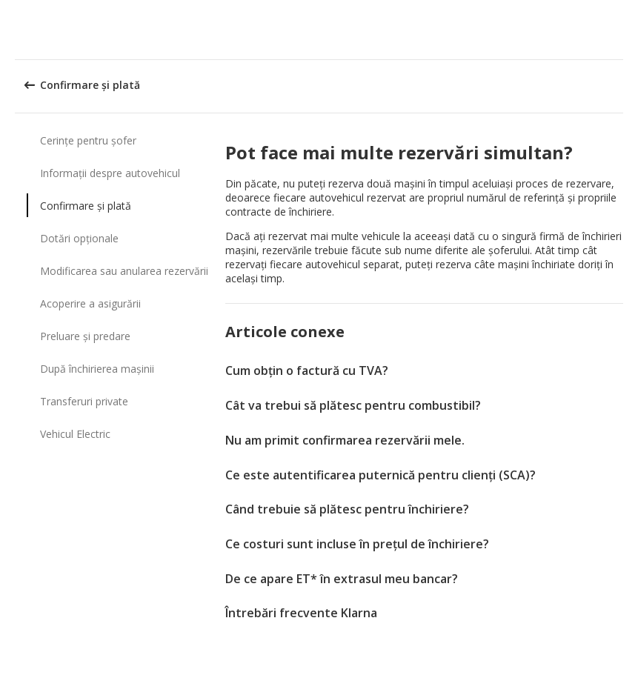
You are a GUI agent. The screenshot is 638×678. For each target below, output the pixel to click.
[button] (621, 29)
